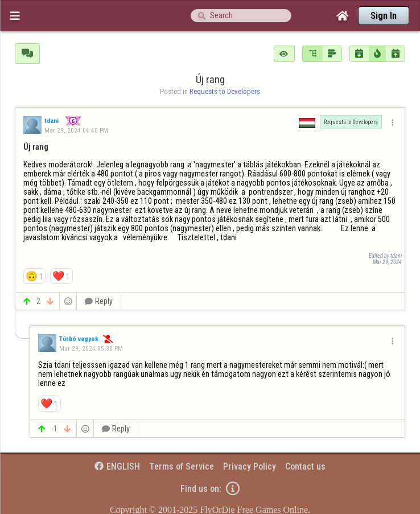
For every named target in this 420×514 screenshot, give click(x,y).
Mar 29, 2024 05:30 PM (91, 348)
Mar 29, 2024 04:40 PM (76, 130)
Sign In (383, 15)
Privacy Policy (249, 466)
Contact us (305, 466)
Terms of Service (181, 466)
